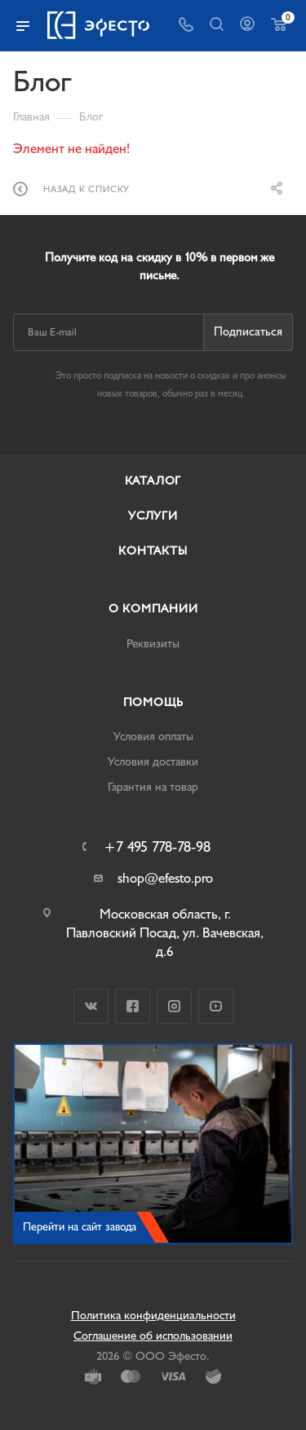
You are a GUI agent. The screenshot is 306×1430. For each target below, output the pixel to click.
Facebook (132, 1006)
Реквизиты (153, 643)
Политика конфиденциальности (153, 1315)
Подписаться (248, 332)
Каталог (153, 481)
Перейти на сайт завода (79, 1227)
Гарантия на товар (153, 787)
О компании (153, 608)
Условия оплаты (153, 736)
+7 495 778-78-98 (157, 847)
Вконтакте (91, 1006)
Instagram (174, 1006)
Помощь (153, 702)
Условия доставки (153, 762)
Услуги (153, 516)
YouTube (215, 1006)
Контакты (152, 551)
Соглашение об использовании (153, 1336)
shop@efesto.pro (165, 878)
